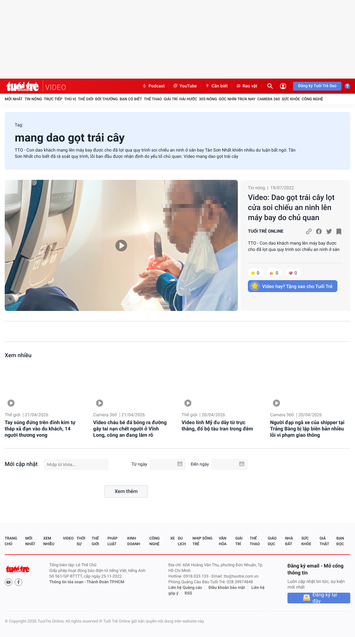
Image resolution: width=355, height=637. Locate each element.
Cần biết (216, 86)
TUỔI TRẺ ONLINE (265, 231)
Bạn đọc (340, 541)
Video (68, 538)
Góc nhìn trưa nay (237, 99)
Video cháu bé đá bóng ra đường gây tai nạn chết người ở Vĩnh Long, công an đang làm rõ (130, 428)
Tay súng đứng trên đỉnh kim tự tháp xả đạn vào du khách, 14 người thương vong (40, 428)
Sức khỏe (291, 99)
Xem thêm (126, 491)
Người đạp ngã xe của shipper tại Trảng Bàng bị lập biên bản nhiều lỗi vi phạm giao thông (307, 428)
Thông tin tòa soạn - (68, 582)
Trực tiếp (53, 99)
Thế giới (85, 99)
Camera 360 (268, 99)
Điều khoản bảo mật (227, 587)
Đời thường (106, 99)
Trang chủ (11, 541)
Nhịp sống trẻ (202, 541)
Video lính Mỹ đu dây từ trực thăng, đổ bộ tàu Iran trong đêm (217, 425)
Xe (172, 538)
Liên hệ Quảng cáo (185, 587)
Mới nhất (14, 99)
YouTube (184, 86)
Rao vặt (246, 86)
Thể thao (153, 99)
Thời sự (81, 541)
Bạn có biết (131, 99)
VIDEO (55, 87)
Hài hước (188, 99)
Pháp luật (112, 541)
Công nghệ (312, 99)
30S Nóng (208, 99)
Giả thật (324, 541)
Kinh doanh (133, 541)
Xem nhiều (18, 355)
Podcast (153, 86)
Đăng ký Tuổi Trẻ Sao (317, 86)
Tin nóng (33, 99)
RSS (188, 593)
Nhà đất (289, 541)
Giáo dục (272, 541)
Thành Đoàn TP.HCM (105, 582)
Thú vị (70, 99)
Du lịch (182, 541)
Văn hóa (223, 541)
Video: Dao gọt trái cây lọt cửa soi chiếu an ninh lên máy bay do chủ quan (291, 207)
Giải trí (171, 99)
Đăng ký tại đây (325, 598)
